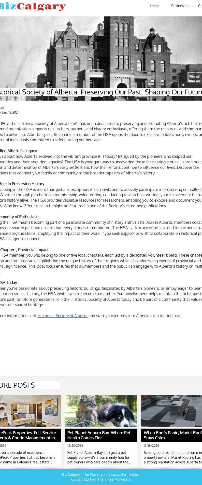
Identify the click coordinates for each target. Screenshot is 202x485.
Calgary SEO (81, 479)
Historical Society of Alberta (62, 315)
